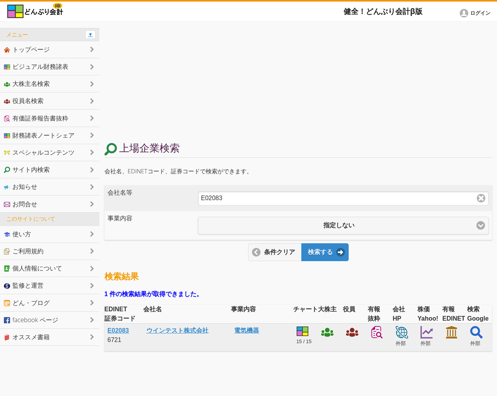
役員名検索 (23, 100)
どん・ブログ (27, 302)
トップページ (27, 49)
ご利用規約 (23, 251)
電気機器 (246, 330)
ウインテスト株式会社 (177, 330)
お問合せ (20, 204)
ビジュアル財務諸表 (36, 66)
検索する (320, 252)
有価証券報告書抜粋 (36, 118)
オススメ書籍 (27, 337)
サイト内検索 (27, 169)
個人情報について (33, 268)
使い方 (17, 234)
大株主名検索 (27, 83)
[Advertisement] (298, 82)
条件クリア (279, 252)
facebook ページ (31, 320)
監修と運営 (23, 285)
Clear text (481, 198)
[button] (476, 13)
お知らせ (20, 186)
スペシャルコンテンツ (39, 152)
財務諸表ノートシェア (39, 135)
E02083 (118, 330)
